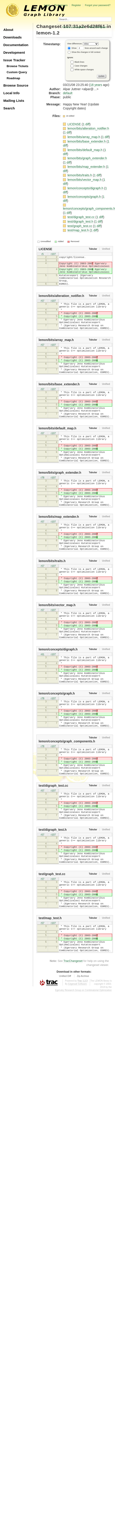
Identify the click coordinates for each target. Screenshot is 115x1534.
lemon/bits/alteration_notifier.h (88, 128)
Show (72, 48)
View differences (74, 44)
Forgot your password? (97, 5)
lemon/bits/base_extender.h (87, 141)
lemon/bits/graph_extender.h (87, 158)
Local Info (11, 93)
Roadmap (13, 78)
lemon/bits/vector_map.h (84, 179)
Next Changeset (98, 27)
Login (47, 5)
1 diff (86, 124)
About (8, 30)
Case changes (81, 65)
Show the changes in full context (84, 52)
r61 (42, 715)
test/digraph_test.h (80, 221)
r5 (43, 254)
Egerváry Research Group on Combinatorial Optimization (83, 1097)
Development (14, 52)
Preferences (61, 5)
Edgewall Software (77, 1091)
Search (9, 108)
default (67, 93)
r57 (42, 307)
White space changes (84, 69)
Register (76, 5)
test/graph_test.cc (80, 226)
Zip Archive (83, 1083)
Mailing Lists (13, 100)
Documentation (15, 45)
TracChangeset (73, 1068)
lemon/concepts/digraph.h (85, 188)
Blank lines (79, 62)
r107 (53, 254)
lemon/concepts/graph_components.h (67, 815)
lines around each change (92, 48)
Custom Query (17, 72)
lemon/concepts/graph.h (84, 196)
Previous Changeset (73, 27)
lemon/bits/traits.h (80, 175)
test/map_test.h (78, 230)
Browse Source (15, 85)
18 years (96, 85)
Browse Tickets (17, 66)
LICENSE (74, 124)
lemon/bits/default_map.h (85, 150)
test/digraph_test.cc (81, 217)
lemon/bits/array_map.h (84, 137)
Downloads (12, 37)
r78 (42, 511)
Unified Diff (65, 1083)
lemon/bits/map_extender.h (86, 166)
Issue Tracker (14, 60)
